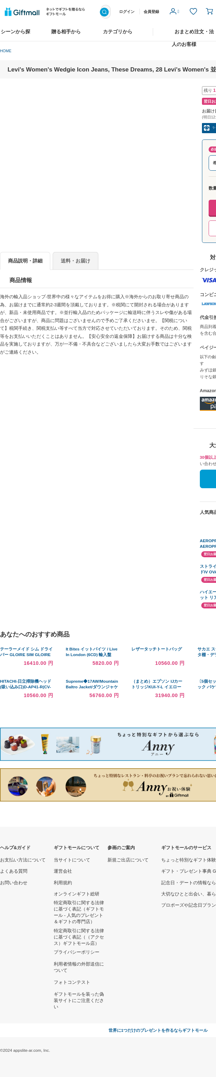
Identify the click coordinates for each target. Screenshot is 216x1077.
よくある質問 (13, 871)
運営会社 (63, 871)
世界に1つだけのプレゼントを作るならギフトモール (158, 1030)
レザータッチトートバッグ (156, 649)
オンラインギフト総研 (76, 894)
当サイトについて (72, 860)
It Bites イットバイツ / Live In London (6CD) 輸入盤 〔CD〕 (91, 654)
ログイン (127, 11)
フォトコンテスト (72, 982)
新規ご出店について (128, 860)
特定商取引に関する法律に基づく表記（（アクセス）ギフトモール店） (79, 937)
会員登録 (151, 11)
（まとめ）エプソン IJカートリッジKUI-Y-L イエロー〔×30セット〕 (156, 687)
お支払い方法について (23, 860)
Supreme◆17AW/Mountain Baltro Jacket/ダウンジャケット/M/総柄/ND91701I (92, 687)
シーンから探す (15, 35)
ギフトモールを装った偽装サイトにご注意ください (79, 1000)
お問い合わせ (13, 882)
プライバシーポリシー (76, 952)
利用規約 (63, 882)
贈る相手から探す (66, 35)
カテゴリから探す (117, 35)
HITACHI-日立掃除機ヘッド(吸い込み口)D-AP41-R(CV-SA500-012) (25, 687)
